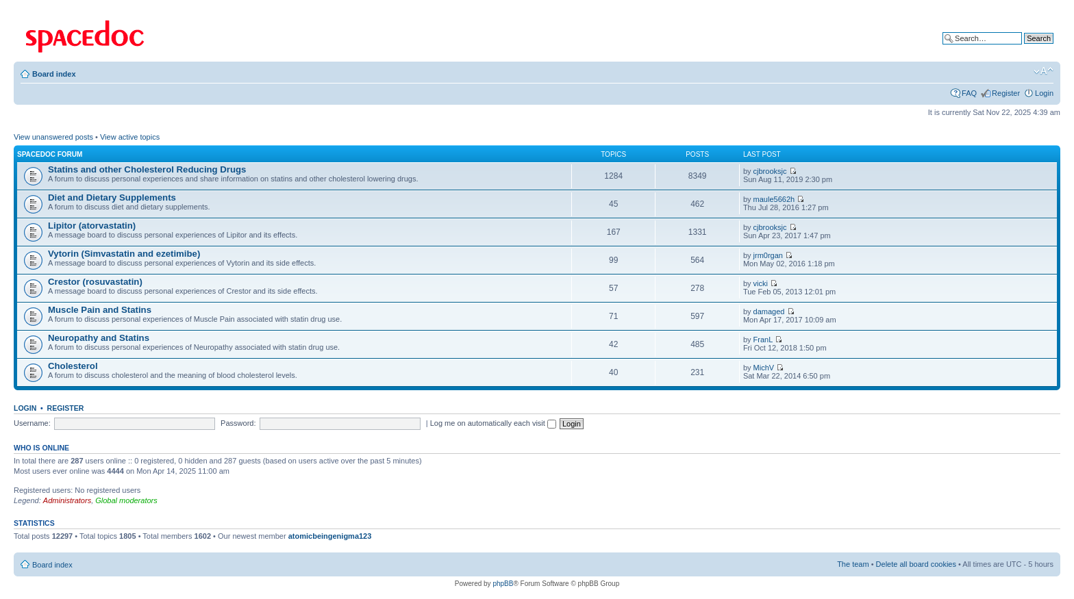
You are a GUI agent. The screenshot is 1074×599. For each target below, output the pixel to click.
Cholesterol (73, 366)
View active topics (130, 137)
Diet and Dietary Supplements (112, 197)
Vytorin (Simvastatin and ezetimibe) (124, 253)
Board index (54, 74)
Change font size (1043, 71)
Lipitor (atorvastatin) (92, 225)
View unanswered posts (53, 137)
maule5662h (774, 199)
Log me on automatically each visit (493, 423)
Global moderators (126, 500)
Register (1006, 93)
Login (1044, 93)
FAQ (969, 93)
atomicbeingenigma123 (330, 536)
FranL (763, 339)
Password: (238, 423)
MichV (764, 368)
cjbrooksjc (770, 171)
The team (853, 564)
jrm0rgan (768, 255)
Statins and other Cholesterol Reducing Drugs (147, 169)
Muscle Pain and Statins (99, 310)
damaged (769, 311)
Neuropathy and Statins (98, 338)
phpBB (502, 583)
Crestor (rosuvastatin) (95, 282)
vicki (760, 283)
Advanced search (1024, 48)
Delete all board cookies (916, 564)
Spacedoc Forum (49, 154)
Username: (32, 423)
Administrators (67, 500)
